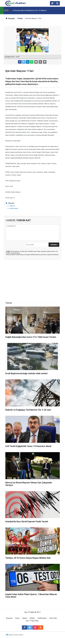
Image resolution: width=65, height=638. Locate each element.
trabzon (12, 206)
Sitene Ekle (53, 618)
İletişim (24, 618)
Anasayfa (9, 618)
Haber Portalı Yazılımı (16, 635)
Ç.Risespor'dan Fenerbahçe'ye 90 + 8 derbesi (29, 10)
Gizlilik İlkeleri (42, 618)
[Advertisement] (32, 281)
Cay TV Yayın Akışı (32, 621)
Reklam (32, 618)
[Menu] (52, 3)
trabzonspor (14, 208)
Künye (17, 618)
